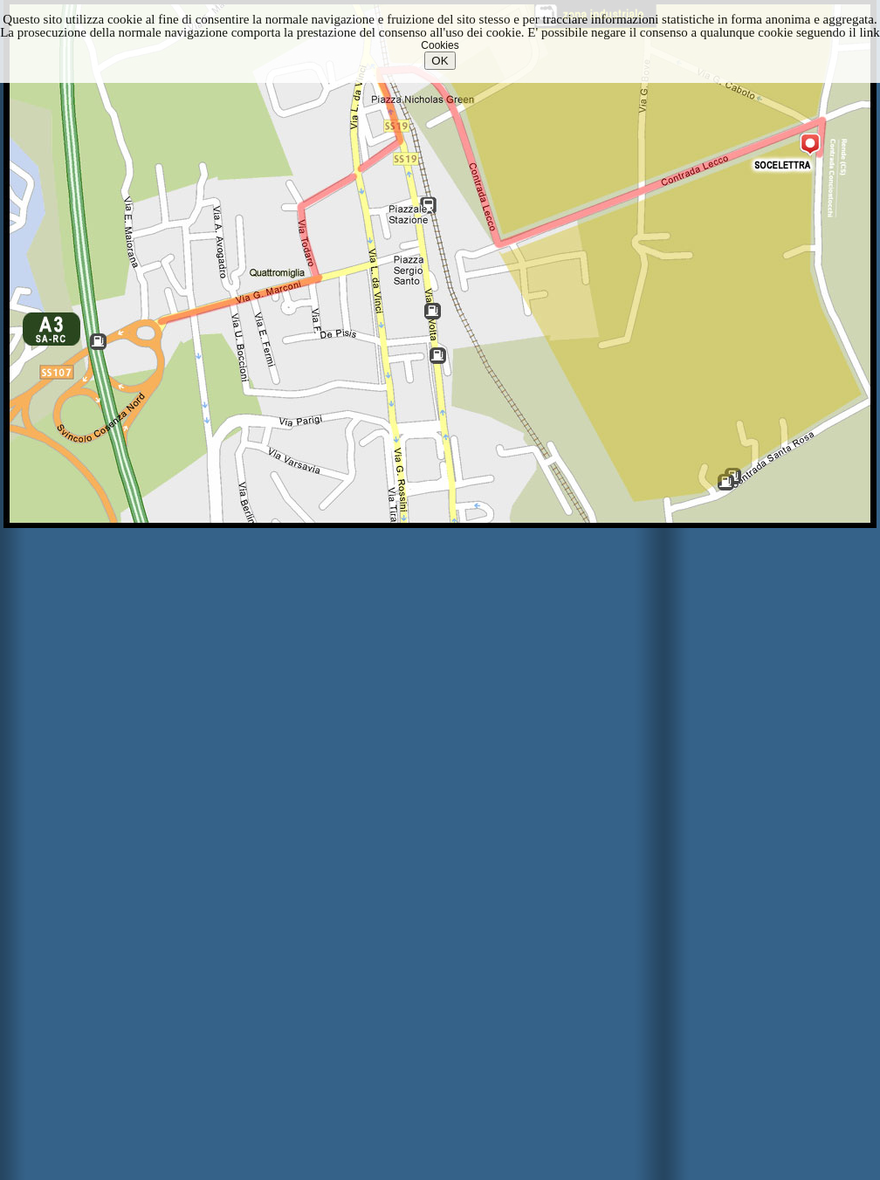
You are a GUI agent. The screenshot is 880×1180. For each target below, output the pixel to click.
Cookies (439, 45)
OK (439, 60)
